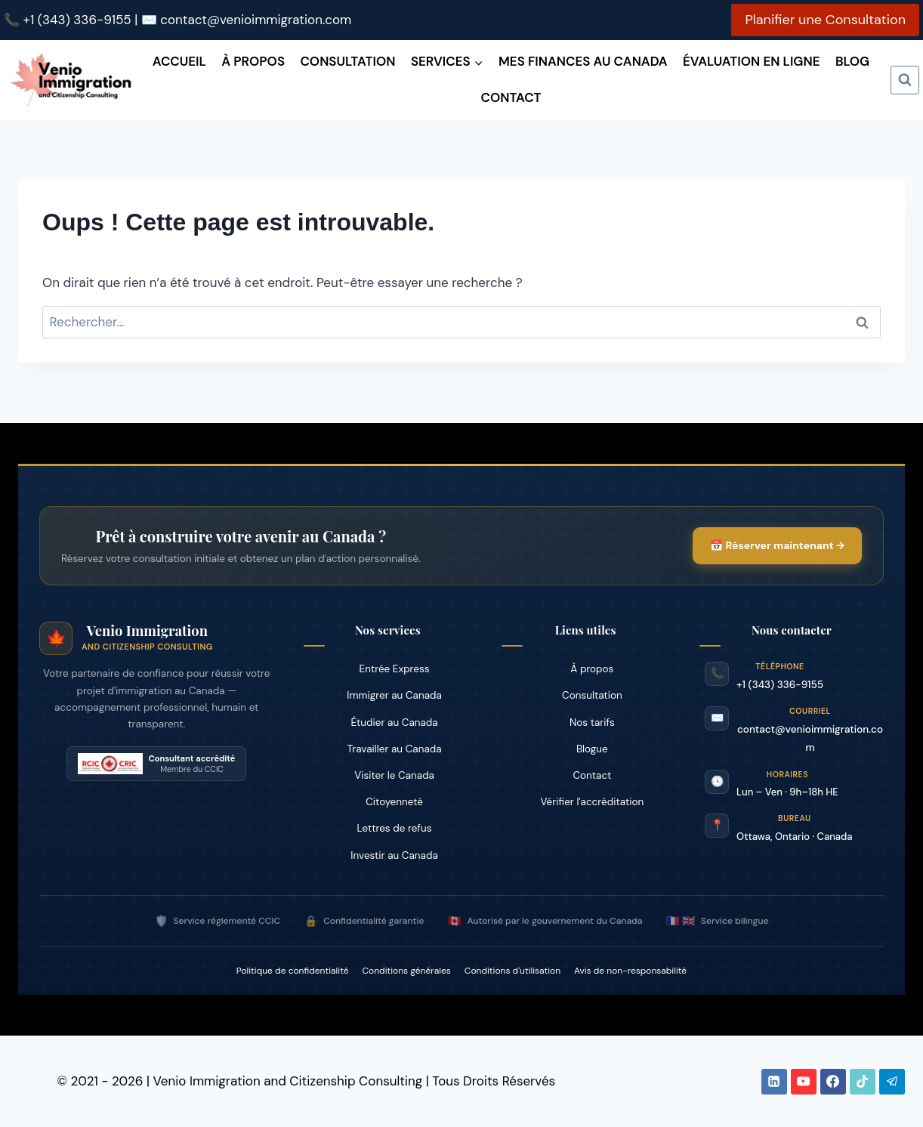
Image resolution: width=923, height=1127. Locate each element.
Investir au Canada (393, 855)
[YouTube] (803, 1082)
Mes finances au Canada (583, 61)
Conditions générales (407, 971)
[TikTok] (862, 1082)
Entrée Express (395, 668)
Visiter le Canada (394, 775)
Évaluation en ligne (751, 61)
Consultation (347, 61)
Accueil (179, 61)
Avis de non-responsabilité (630, 971)
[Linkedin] (774, 1082)
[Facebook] (833, 1082)
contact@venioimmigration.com (255, 19)
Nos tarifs (592, 722)
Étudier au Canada (393, 722)
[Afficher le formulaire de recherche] (905, 80)
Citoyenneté (394, 801)
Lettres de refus (394, 828)
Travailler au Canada (394, 749)
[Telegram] (892, 1082)
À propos (253, 61)
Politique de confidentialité (292, 971)
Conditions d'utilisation (512, 971)
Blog (852, 61)
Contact (510, 97)
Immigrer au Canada (394, 695)
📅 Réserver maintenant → (775, 545)
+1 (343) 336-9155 (77, 19)
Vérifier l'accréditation (592, 801)
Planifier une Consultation (825, 20)
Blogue (592, 749)
